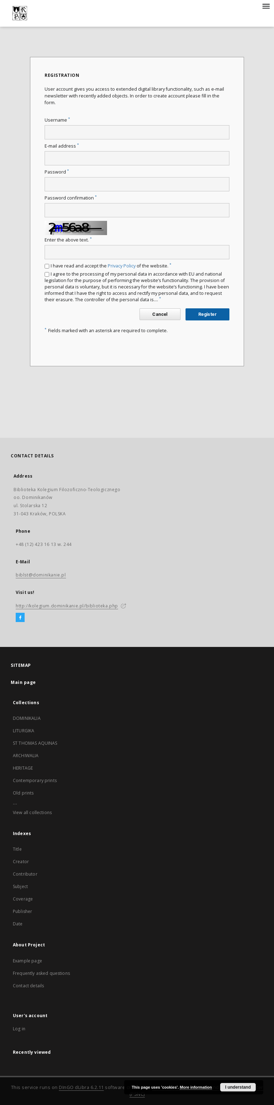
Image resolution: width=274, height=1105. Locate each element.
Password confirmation (71, 198)
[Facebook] (20, 618)
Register (207, 314)
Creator (21, 862)
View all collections (32, 812)
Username (57, 120)
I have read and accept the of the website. (111, 266)
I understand (238, 1087)
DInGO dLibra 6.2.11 (81, 1087)
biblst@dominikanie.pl (41, 575)
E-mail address (62, 146)
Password (57, 172)
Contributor (25, 874)
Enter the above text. (68, 240)
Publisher (22, 911)
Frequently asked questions (41, 973)
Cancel (159, 314)
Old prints (23, 793)
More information (196, 1087)
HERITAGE (23, 768)
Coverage (23, 899)
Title (17, 849)
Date (18, 924)
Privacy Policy (122, 266)
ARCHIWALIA (26, 756)
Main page (23, 682)
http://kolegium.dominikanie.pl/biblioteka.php (67, 606)
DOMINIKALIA (27, 718)
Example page (27, 961)
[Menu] (265, 5)
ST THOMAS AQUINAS (35, 743)
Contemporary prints (35, 780)
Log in (19, 1029)
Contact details (28, 986)
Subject (20, 886)
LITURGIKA (23, 731)
